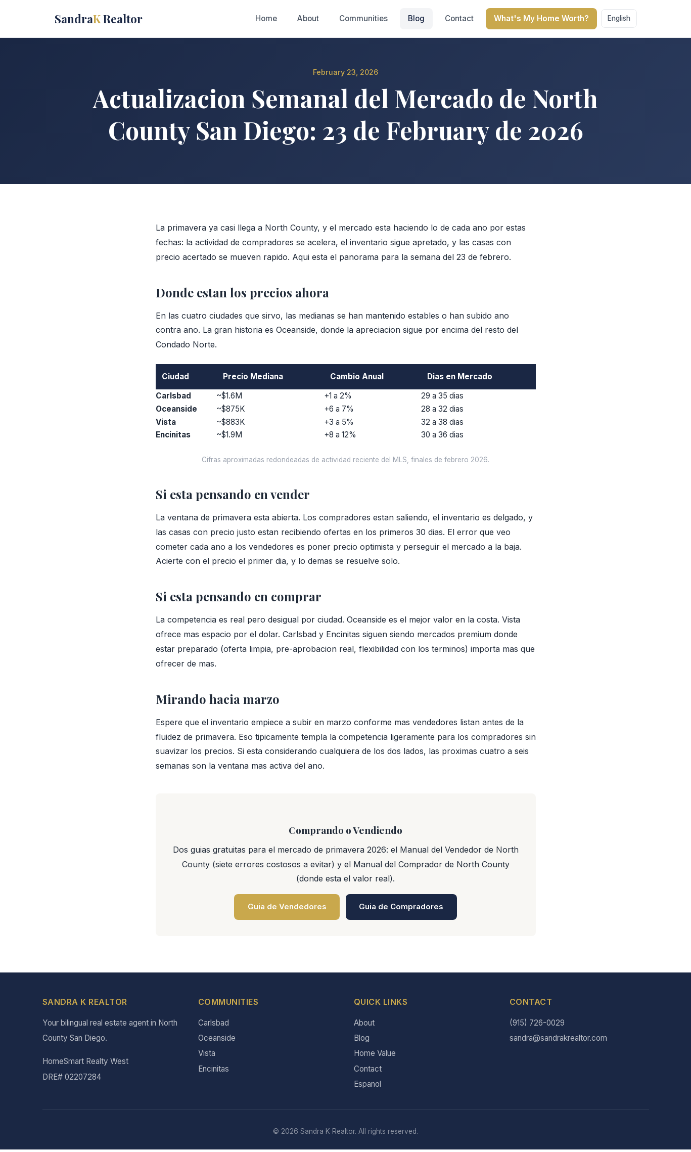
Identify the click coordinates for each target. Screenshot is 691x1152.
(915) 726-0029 (537, 1025)
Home (266, 18)
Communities (363, 18)
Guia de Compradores (405, 908)
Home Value (375, 1055)
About (308, 18)
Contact (459, 18)
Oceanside (217, 1040)
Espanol (367, 1086)
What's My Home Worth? (541, 18)
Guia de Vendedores (283, 908)
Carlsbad (213, 1025)
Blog (416, 18)
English (619, 18)
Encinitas (213, 1071)
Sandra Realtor (99, 18)
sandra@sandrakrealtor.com (558, 1040)
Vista (206, 1055)
